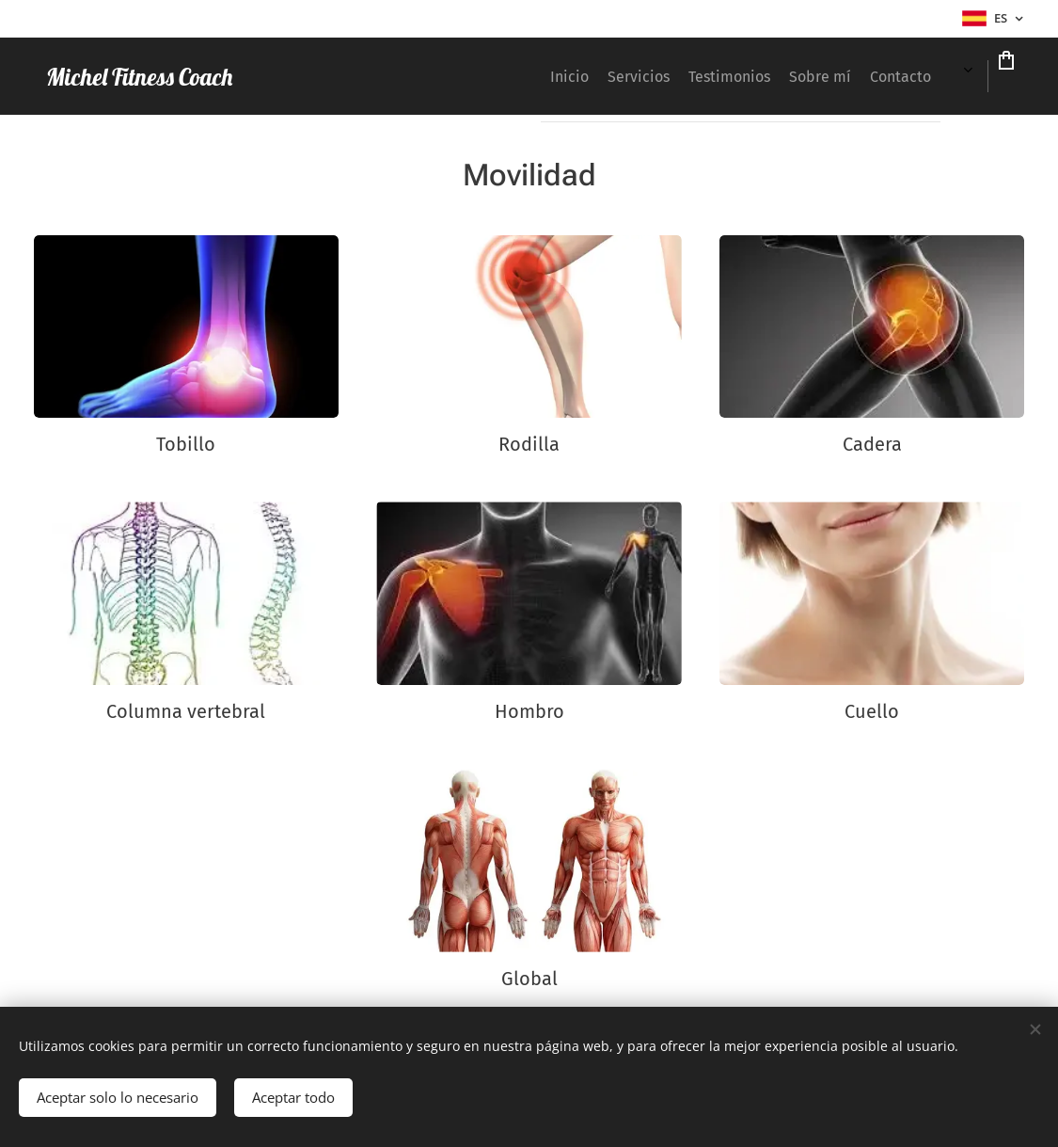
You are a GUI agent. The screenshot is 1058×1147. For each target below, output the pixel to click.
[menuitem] (480, 76)
